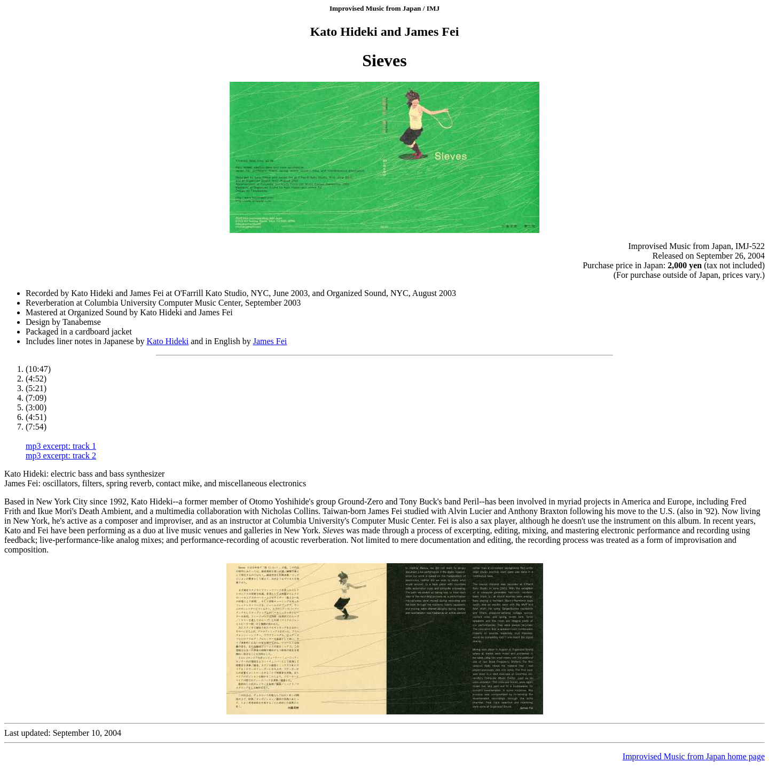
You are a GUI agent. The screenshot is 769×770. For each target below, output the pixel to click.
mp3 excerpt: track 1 (61, 445)
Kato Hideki (168, 341)
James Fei (270, 341)
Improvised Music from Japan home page (694, 756)
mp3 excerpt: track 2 (61, 455)
